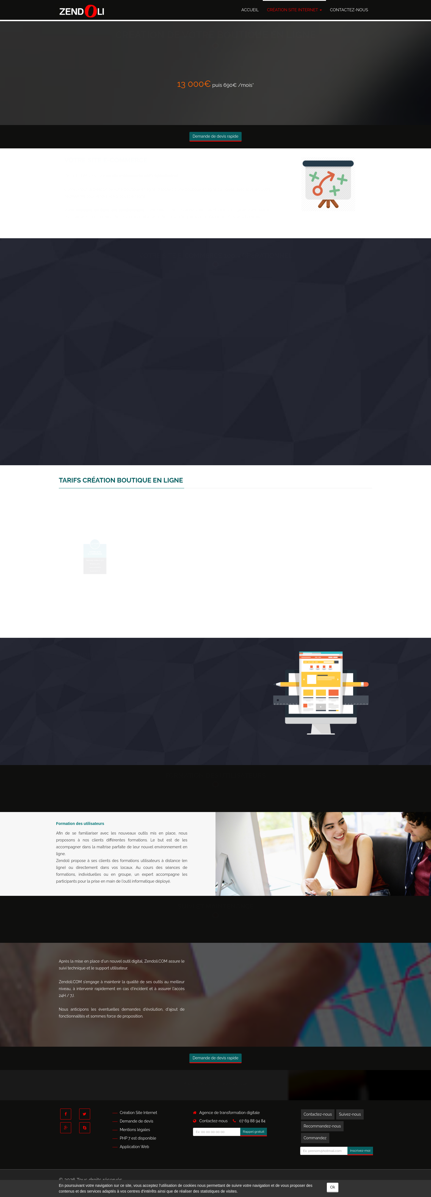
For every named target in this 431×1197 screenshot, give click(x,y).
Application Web (134, 1147)
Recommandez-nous (322, 1126)
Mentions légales (135, 1129)
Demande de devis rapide (216, 136)
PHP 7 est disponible (138, 1138)
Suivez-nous (350, 1114)
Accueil (250, 9)
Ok (332, 1187)
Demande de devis (136, 1121)
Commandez (315, 1138)
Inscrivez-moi (360, 1150)
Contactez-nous (349, 9)
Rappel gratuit (253, 1132)
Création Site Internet (294, 9)
